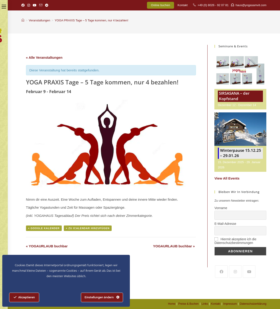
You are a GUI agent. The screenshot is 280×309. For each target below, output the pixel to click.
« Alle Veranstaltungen (44, 57)
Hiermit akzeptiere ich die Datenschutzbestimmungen (235, 241)
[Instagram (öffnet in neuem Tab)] (28, 5)
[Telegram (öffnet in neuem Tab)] (47, 5)
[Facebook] (221, 271)
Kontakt (182, 5)
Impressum (230, 303)
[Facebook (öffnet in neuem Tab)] (23, 5)
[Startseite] (22, 20)
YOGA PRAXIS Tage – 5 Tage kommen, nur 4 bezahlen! (91, 20)
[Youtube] (249, 271)
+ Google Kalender (44, 228)
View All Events (226, 178)
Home (171, 303)
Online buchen (160, 5)
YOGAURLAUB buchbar (47, 246)
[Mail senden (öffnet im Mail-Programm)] (41, 5)
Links (205, 303)
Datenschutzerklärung (253, 303)
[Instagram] (235, 271)
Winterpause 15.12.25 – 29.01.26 (240, 153)
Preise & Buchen (188, 303)
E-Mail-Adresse (225, 223)
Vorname (220, 208)
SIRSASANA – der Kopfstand (234, 96)
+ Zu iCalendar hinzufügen (88, 228)
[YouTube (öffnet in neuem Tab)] (34, 5)
